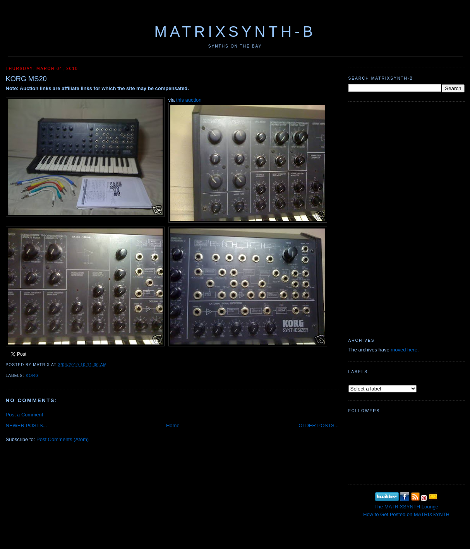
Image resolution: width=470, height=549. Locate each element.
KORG (32, 375)
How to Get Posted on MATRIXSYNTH (406, 514)
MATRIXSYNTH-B (235, 31)
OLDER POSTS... (318, 425)
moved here (404, 350)
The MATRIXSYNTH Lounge (406, 507)
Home (173, 425)
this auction (189, 100)
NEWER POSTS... (26, 425)
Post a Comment (24, 415)
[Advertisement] (406, 157)
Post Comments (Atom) (62, 439)
